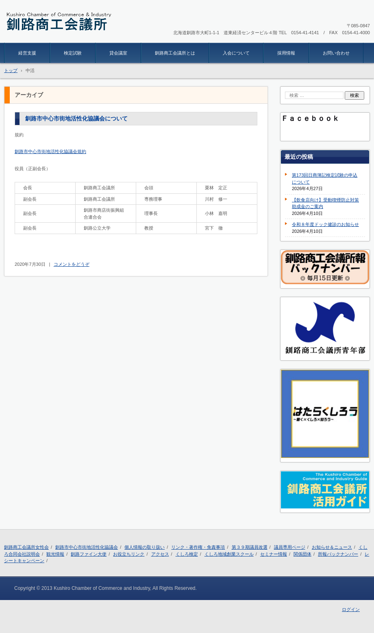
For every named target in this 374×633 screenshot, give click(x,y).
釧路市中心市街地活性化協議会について (76, 118)
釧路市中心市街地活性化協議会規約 (50, 151)
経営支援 (27, 52)
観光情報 (55, 554)
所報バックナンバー (338, 554)
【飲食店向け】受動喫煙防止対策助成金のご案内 (325, 203)
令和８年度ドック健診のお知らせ (325, 224)
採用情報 (286, 52)
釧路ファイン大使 (89, 554)
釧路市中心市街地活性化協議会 (86, 547)
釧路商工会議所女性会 (26, 547)
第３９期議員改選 (249, 547)
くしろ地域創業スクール (229, 554)
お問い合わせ (336, 52)
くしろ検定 (187, 554)
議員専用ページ (289, 547)
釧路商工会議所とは (175, 52)
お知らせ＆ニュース (332, 547)
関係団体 (302, 554)
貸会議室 (118, 52)
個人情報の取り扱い (144, 547)
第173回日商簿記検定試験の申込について (324, 178)
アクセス (160, 554)
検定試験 (73, 52)
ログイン (351, 609)
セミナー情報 (273, 554)
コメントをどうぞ (71, 264)
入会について (236, 52)
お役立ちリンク (128, 554)
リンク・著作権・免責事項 (198, 547)
